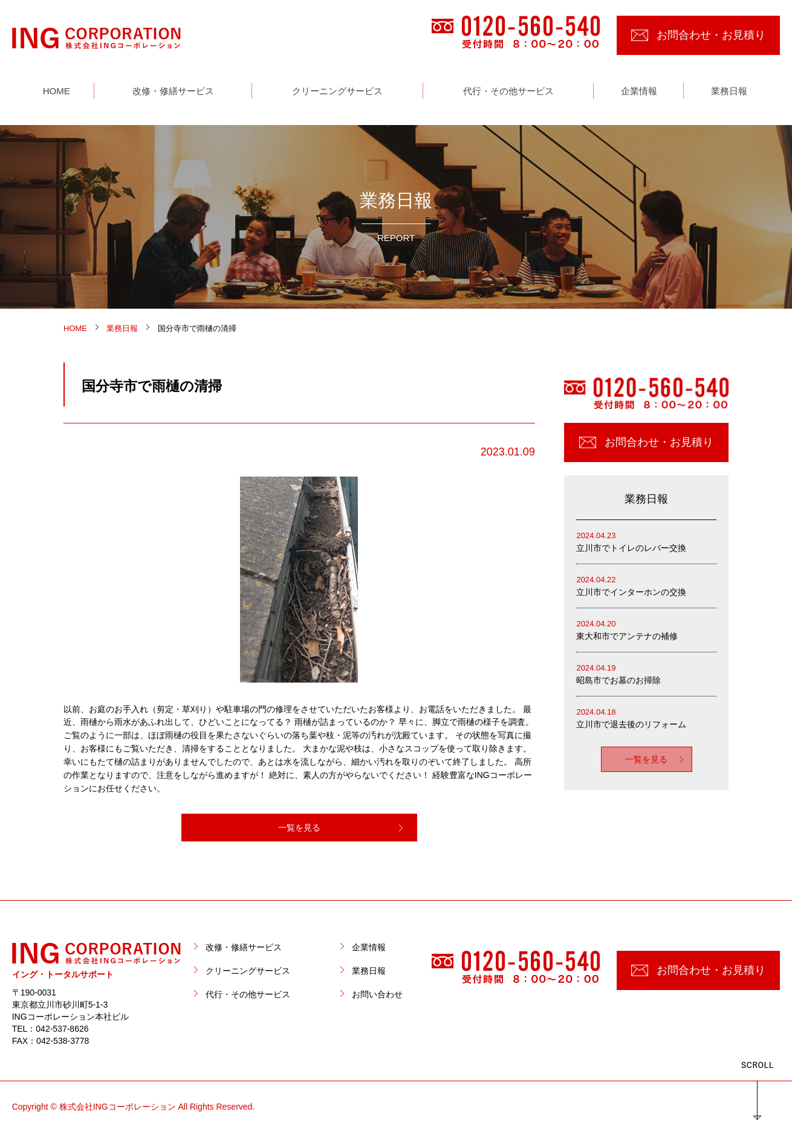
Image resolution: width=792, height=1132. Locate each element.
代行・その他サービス (248, 994)
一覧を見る (299, 827)
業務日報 (369, 970)
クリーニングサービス (248, 970)
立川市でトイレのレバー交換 (646, 541)
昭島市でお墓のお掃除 (646, 673)
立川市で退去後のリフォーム (646, 717)
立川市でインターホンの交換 (646, 585)
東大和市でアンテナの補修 (646, 629)
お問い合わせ (377, 994)
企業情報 (369, 947)
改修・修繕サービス (244, 947)
